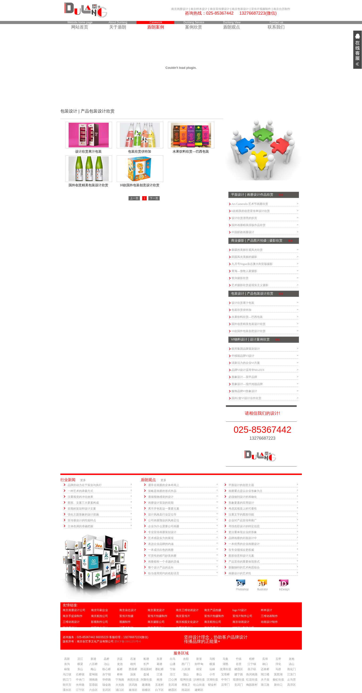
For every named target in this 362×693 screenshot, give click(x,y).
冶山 (106, 664)
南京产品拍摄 (212, 610)
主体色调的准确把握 (80, 526)
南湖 (159, 679)
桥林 (120, 674)
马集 (225, 659)
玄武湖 (172, 684)
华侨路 (106, 679)
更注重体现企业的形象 (243, 532)
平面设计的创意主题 (241, 485)
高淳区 (291, 684)
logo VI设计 (240, 610)
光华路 (80, 684)
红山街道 (199, 684)
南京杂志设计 (127, 610)
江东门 (291, 674)
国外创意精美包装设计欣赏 (249, 324)
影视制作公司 (99, 622)
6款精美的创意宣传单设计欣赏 (251, 211)
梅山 (93, 669)
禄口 (265, 664)
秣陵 (67, 669)
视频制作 (125, 622)
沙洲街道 (199, 679)
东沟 (67, 664)
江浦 (159, 674)
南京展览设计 (156, 610)
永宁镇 (106, 674)
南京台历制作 (281, 9)
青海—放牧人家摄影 (244, 271)
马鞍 (212, 659)
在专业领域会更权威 (241, 549)
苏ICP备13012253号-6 (127, 641)
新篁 (199, 659)
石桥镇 (80, 674)
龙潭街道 (225, 669)
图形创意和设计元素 (241, 555)
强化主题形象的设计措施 (83, 514)
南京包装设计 (240, 9)
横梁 (80, 664)
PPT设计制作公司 (243, 627)
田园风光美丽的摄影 (244, 257)
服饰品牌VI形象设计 (244, 391)
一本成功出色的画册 (161, 549)
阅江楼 (265, 674)
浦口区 (120, 690)
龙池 (120, 664)
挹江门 (67, 679)
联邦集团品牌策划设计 (246, 348)
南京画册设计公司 (74, 610)
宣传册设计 (70, 627)
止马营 (291, 679)
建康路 (146, 684)
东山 (80, 669)
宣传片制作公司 (242, 616)
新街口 (278, 684)
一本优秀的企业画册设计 (244, 544)
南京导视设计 (212, 627)
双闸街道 (185, 679)
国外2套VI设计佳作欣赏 (247, 398)
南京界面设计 (156, 627)
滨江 (80, 659)
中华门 (225, 679)
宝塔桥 (225, 674)
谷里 (238, 664)
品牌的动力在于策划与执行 (85, 485)
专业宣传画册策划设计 (162, 532)
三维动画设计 (71, 622)
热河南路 (252, 674)
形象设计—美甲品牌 (244, 377)
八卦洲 (186, 669)
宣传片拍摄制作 (157, 616)
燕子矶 (252, 669)
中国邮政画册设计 (243, 232)
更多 (281, 195)
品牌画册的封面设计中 (243, 538)
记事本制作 (126, 627)
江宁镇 (252, 664)
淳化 (278, 664)
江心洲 (172, 679)
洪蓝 (120, 659)
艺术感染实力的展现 (161, 538)
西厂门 (186, 664)
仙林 (212, 669)
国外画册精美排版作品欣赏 (249, 225)
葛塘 (159, 664)
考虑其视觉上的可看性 (243, 508)
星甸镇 (93, 674)
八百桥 (93, 664)
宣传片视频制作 (261, 9)
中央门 (80, 679)
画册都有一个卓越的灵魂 (163, 561)
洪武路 (133, 684)
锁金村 (212, 684)
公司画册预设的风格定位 (163, 520)
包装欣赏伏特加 (241, 310)
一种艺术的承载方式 (80, 491)
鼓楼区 (146, 690)
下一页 (154, 198)
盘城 (146, 674)
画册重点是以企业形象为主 (245, 491)
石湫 (133, 659)
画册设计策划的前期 (161, 502)
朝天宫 (67, 684)
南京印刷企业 (99, 610)
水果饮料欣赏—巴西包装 (247, 317)
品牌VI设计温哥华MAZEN (248, 370)
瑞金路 (106, 684)
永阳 (186, 659)
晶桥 (106, 659)
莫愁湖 (278, 674)
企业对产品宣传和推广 (243, 520)
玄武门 (238, 684)
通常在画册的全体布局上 (163, 485)
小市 (212, 674)
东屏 (159, 659)
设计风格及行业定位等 (162, 514)
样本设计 (266, 610)
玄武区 (106, 690)
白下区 (159, 690)
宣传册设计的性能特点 (82, 520)
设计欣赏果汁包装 (243, 302)
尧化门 (291, 669)
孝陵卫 (186, 684)
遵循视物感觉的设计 (161, 496)
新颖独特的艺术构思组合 (244, 567)
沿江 (172, 674)
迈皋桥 (265, 669)
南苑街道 (133, 679)
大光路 (120, 684)
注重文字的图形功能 (241, 514)
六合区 (93, 690)
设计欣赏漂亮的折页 (244, 218)
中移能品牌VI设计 (243, 355)
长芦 (146, 664)
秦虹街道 (278, 679)
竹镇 (238, 659)
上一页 (134, 198)
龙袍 (291, 659)
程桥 (252, 659)
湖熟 (225, 664)
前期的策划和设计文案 (82, 508)
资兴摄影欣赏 (240, 278)
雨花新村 (146, 669)
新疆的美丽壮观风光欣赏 (247, 249)
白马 (172, 659)
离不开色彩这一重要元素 (163, 508)
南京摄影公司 (156, 622)
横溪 (212, 664)
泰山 (199, 674)
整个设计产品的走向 (161, 567)
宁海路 (120, 679)
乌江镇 (67, 674)
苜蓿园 (93, 684)
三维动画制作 (269, 616)
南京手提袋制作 (73, 616)
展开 (357, 50)
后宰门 (225, 684)
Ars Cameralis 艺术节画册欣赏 (250, 204)
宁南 (172, 669)
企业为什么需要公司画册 (163, 526)
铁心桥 (106, 669)
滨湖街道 (212, 679)
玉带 (278, 659)
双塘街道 (238, 679)
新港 (93, 659)
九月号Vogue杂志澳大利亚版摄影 (252, 264)
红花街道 (252, 679)
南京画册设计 (179, 9)
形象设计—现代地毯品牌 (247, 384)
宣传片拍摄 (126, 616)
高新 (67, 659)
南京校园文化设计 (187, 622)
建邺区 (199, 690)
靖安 (199, 669)
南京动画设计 (241, 622)
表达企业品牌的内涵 (161, 544)
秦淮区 (133, 690)
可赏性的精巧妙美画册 (162, 555)
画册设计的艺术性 (240, 573)
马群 (278, 669)
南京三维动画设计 (187, 610)
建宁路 (238, 674)
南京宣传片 (183, 616)
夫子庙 (265, 679)
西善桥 (133, 669)
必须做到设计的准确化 (243, 496)
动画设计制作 (269, 622)
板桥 (120, 669)
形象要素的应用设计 (241, 502)
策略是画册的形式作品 (162, 491)
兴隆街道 (146, 679)
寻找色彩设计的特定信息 (244, 526)
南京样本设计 (199, 9)
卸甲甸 (199, 664)
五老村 (159, 684)
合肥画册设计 (184, 627)
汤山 (291, 664)
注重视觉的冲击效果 (80, 496)
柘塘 (146, 659)
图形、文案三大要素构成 (83, 502)
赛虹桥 (159, 669)
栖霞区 (238, 669)
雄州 (133, 664)
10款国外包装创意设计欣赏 (249, 331)
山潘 (172, 664)
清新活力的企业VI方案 (246, 363)
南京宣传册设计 (220, 9)
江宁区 (80, 690)
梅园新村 (252, 684)
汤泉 (133, 674)
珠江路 (265, 684)
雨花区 (186, 690)
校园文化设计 (99, 627)
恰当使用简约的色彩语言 (163, 573)
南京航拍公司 (99, 616)
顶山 (186, 674)
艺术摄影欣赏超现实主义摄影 (250, 285)
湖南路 (93, 679)
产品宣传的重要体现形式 (244, 561)
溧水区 (67, 690)
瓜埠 (265, 659)
